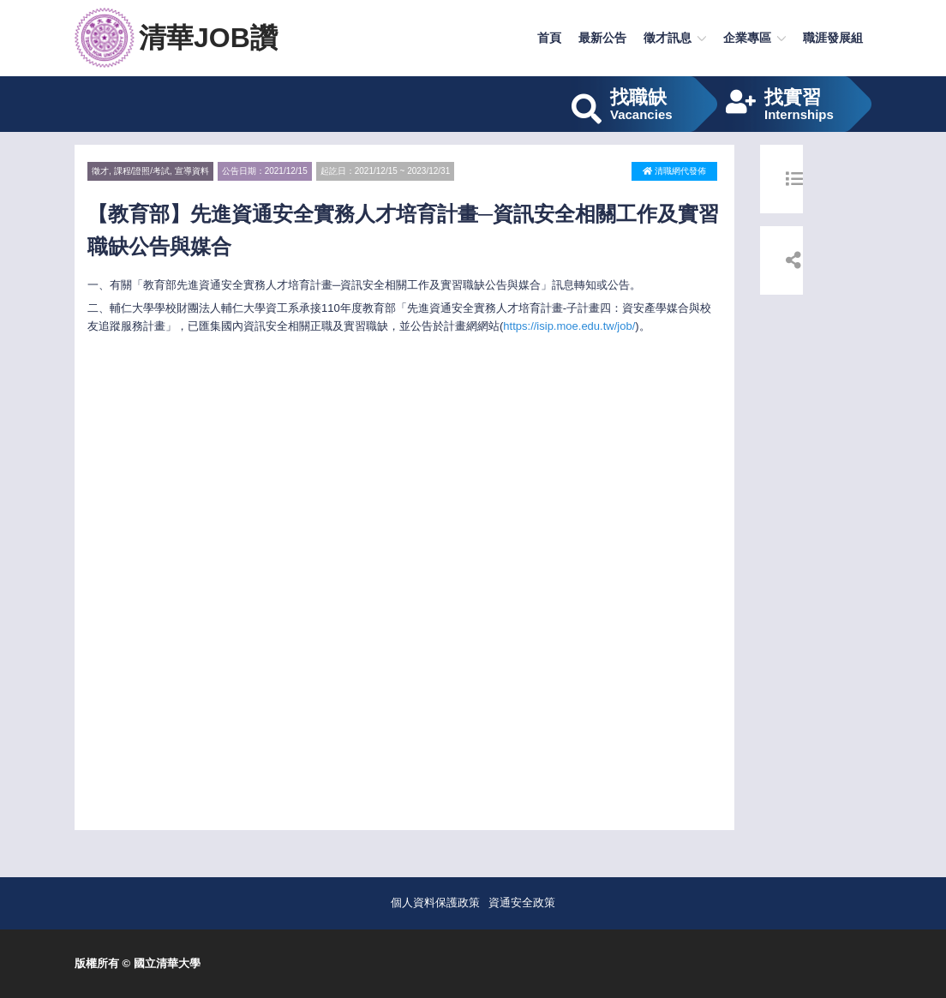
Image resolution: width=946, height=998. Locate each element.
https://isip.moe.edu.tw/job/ (569, 326)
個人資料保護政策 (435, 902)
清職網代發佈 (674, 171)
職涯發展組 (833, 38)
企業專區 (747, 38)
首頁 (549, 38)
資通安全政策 (521, 902)
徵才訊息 (668, 38)
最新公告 (602, 38)
